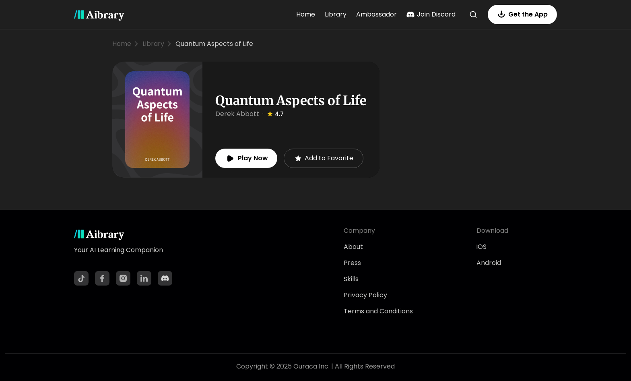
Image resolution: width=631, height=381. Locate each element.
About (353, 246)
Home (305, 14)
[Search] (473, 14)
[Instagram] (123, 278)
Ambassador (376, 14)
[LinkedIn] (144, 278)
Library (335, 14)
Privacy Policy (365, 295)
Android (488, 262)
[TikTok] (81, 278)
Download (492, 230)
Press (352, 262)
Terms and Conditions (378, 311)
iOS (481, 246)
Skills (351, 279)
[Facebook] (102, 278)
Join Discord (431, 14)
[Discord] (165, 278)
